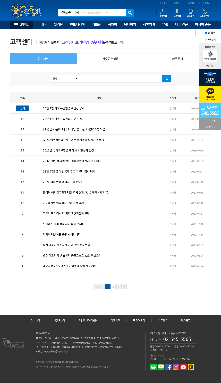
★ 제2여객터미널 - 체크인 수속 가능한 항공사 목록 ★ (74, 139)
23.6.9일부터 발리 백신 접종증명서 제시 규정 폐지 (72, 160)
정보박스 (192, 3)
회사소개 (35, 320)
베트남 (96, 24)
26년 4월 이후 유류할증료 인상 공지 (63, 108)
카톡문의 (177, 58)
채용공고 (185, 320)
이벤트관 (178, 3)
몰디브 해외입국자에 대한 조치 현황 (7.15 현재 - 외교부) (75, 192)
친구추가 (163, 3)
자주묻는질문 (110, 58)
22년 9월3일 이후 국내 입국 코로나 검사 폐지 (69, 171)
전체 (55, 78)
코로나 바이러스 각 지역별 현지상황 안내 (66, 213)
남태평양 (130, 24)
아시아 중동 (203, 24)
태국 (44, 24)
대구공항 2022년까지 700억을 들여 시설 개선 (69, 266)
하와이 (112, 24)
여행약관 (115, 320)
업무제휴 (162, 320)
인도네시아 (77, 24)
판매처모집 (139, 320)
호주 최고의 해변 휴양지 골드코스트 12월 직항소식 (72, 255)
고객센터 (206, 3)
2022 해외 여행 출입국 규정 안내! (62, 182)
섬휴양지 (149, 24)
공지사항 (43, 58)
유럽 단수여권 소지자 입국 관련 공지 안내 (66, 245)
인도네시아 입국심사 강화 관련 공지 (63, 203)
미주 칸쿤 (181, 24)
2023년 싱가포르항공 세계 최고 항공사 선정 (68, 150)
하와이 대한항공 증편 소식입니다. (62, 234)
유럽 (165, 24)
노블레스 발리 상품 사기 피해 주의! (63, 224)
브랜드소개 (59, 320)
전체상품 (66, 12)
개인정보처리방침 (88, 320)
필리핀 (58, 24)
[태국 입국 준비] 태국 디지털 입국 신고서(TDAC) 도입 (74, 129)
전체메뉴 (24, 24)
